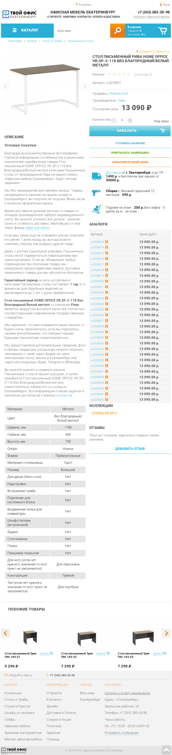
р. (144, 34)
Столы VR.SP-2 (104, 413)
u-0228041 (97, 394)
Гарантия (53, 733)
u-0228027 (97, 320)
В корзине (134, 27)
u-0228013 (97, 241)
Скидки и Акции (59, 720)
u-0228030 (97, 337)
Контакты (84, 16)
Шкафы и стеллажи (19, 713)
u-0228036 (97, 366)
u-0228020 (97, 281)
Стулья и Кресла (17, 706)
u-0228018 (97, 270)
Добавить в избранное (154, 51)
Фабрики (69, 16)
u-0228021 (97, 287)
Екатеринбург (90, 700)
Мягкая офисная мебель (23, 739)
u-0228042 (97, 399)
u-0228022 (97, 292)
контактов (64, 395)
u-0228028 (97, 326)
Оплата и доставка (106, 16)
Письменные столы (80, 41)
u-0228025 (97, 309)
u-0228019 (97, 275)
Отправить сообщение (122, 733)
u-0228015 (97, 253)
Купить (44, 653)
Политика (54, 726)
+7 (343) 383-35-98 (154, 12)
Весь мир (87, 693)
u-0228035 (97, 360)
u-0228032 (97, 343)
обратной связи (37, 228)
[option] (45, 88)
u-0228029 (97, 332)
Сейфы (9, 720)
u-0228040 (97, 388)
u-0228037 (97, 371)
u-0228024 (97, 304)
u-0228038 (97, 377)
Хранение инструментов (22, 733)
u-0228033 (97, 349)
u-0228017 (97, 264)
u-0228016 (97, 258)
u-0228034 (97, 354)
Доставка (113, 173)
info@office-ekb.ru (20, 675)
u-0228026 (97, 315)
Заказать (141, 130)
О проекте (54, 16)
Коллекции (12, 693)
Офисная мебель (17, 726)
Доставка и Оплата (61, 713)
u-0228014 (97, 247)
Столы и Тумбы (52, 41)
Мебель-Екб (118, 94)
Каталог (32, 41)
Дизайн (52, 706)
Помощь (53, 739)
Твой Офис (15, 41)
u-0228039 (97, 382)
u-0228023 (97, 298)
